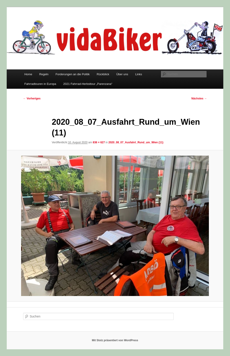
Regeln (44, 74)
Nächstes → (199, 98)
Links (138, 74)
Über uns (122, 74)
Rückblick (103, 74)
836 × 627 (99, 142)
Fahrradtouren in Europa (40, 84)
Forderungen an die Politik (72, 74)
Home (28, 74)
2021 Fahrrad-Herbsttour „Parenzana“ (87, 84)
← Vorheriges (31, 98)
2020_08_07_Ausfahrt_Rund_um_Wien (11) (136, 142)
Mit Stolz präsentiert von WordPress (115, 340)
